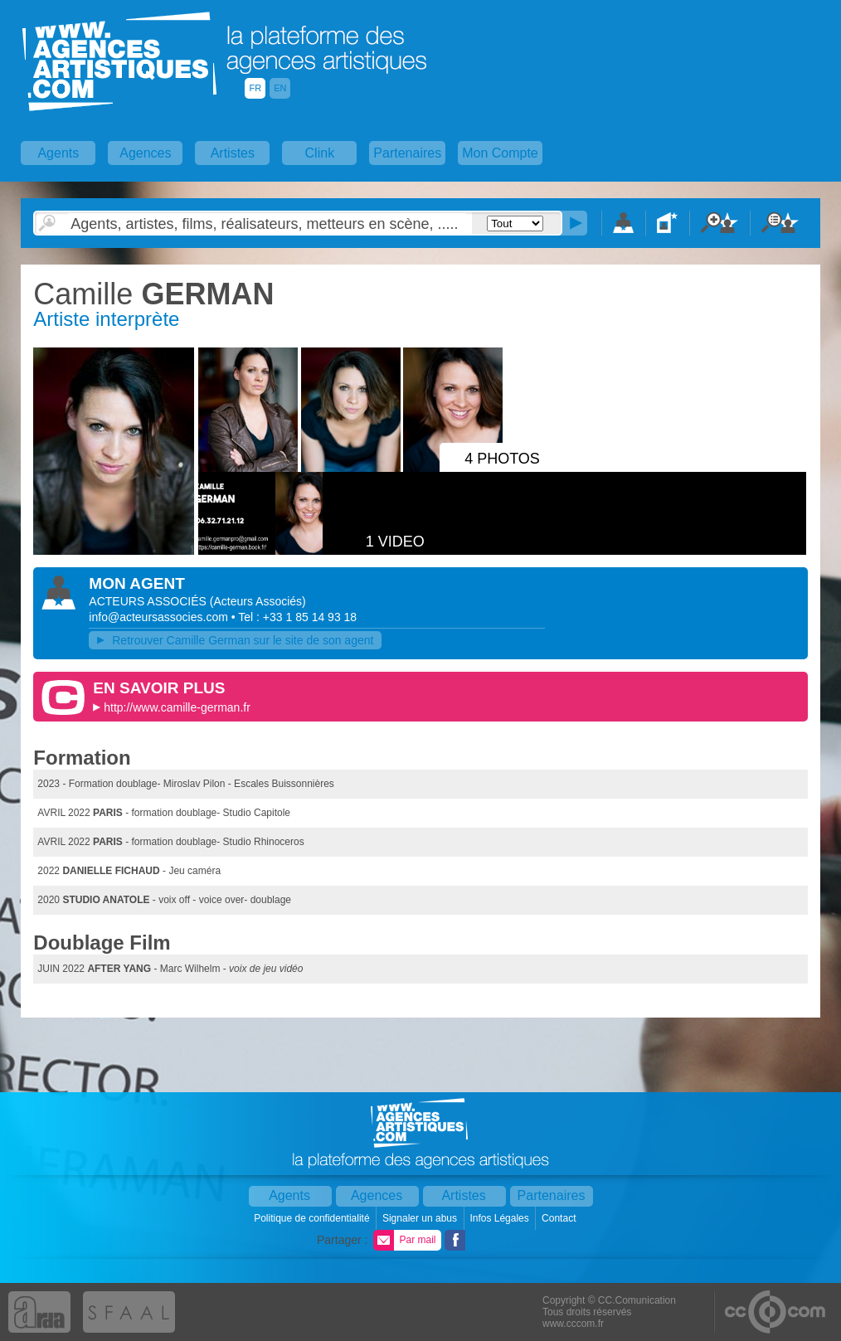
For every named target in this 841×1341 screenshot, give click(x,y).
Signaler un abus (420, 1218)
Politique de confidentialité (313, 1218)
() (258, 601)
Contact (560, 1218)
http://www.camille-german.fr (177, 707)
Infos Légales (500, 1218)
